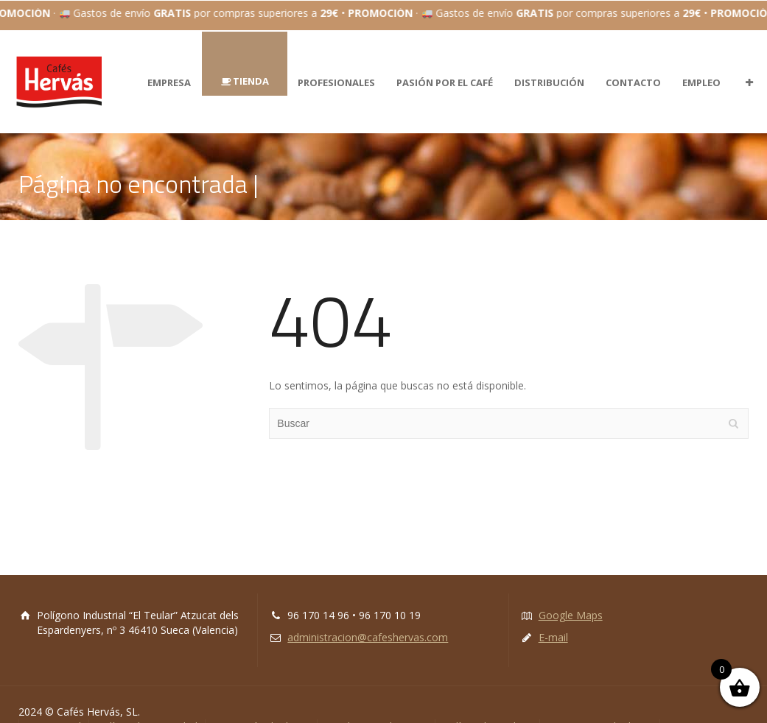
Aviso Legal (54, 711)
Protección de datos (261, 711)
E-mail (553, 622)
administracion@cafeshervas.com (367, 622)
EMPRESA (169, 66)
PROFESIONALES (336, 66)
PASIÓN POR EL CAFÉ (444, 66)
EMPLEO (701, 66)
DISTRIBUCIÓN (549, 66)
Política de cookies (487, 711)
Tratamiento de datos (599, 711)
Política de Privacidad (147, 711)
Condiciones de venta (376, 711)
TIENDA (251, 64)
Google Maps (571, 600)
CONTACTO (633, 66)
